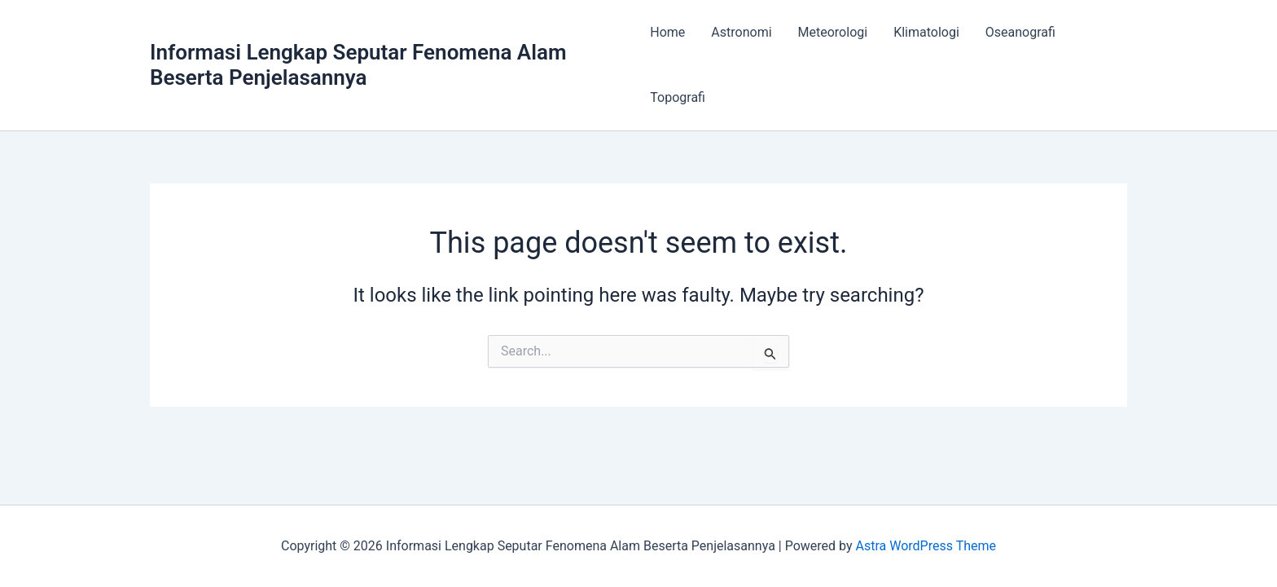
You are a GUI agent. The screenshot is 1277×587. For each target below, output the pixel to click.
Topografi (677, 97)
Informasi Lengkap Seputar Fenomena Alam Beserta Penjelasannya (358, 65)
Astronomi (741, 32)
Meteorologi (833, 32)
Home (667, 32)
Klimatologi (926, 32)
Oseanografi (1020, 32)
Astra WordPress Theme (926, 546)
